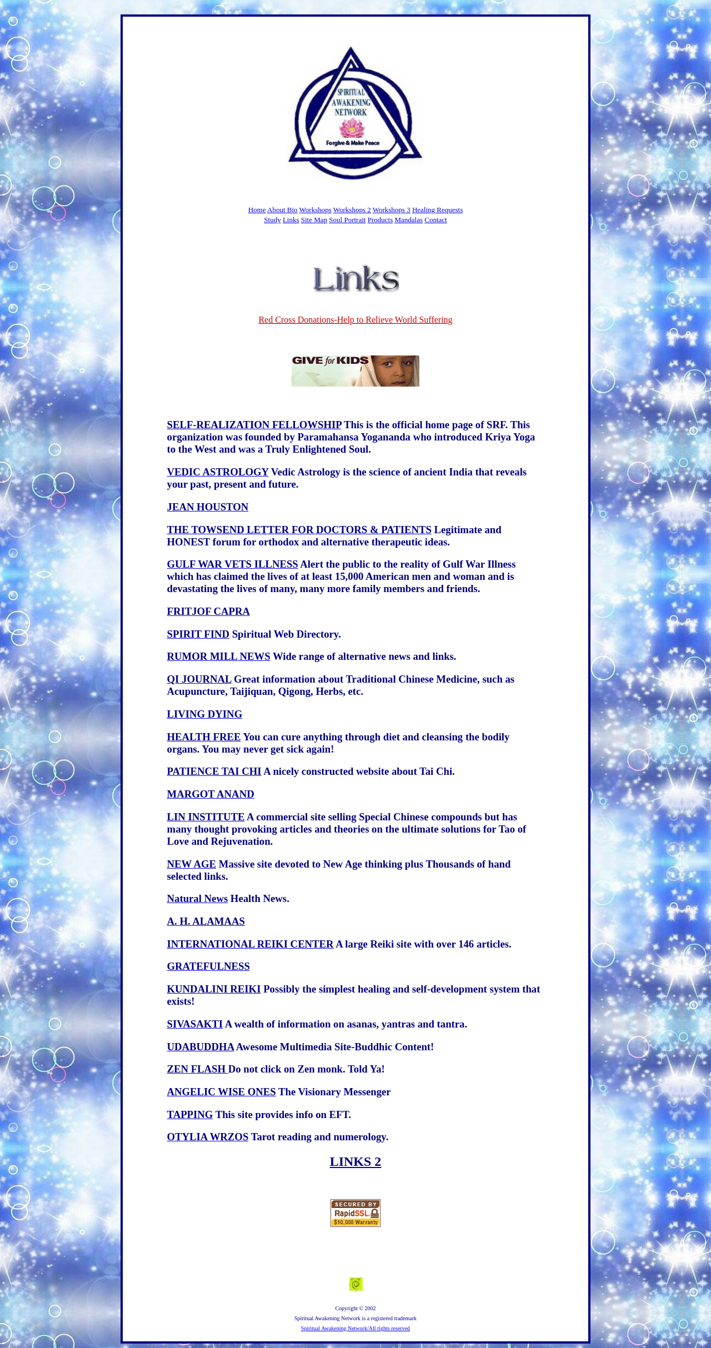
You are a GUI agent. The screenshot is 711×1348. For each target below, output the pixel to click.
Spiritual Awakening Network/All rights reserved (355, 1328)
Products (380, 220)
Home (257, 210)
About (277, 210)
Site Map (314, 220)
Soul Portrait (347, 220)
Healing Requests (437, 210)
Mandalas (408, 220)
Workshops (315, 210)
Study (272, 220)
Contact (435, 220)
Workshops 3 (391, 210)
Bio (292, 210)
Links (291, 220)
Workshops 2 (352, 210)
